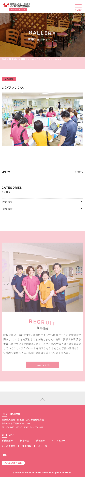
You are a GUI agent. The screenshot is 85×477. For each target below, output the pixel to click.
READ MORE (42, 369)
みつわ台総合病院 (13, 462)
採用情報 (26, 446)
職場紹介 (13, 59)
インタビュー (58, 440)
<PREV (6, 172)
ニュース (42, 446)
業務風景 (9, 79)
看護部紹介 (7, 440)
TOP (4, 59)
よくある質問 (8, 446)
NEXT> (79, 172)
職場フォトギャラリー (32, 59)
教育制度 (24, 440)
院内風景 (8, 201)
